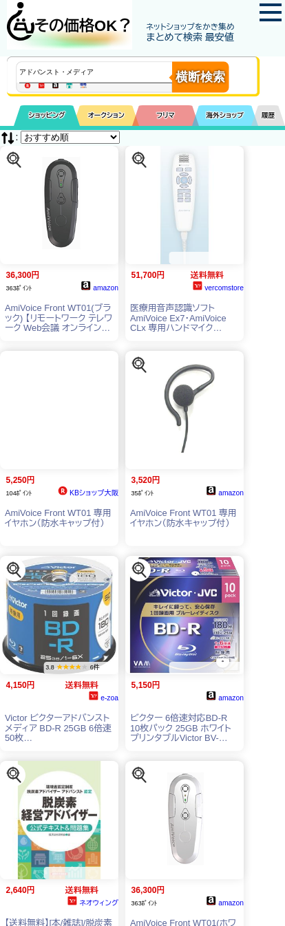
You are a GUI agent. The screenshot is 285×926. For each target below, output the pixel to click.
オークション (106, 115)
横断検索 (200, 77)
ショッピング (47, 115)
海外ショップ (225, 115)
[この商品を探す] (14, 160)
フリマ (165, 115)
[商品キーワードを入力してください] (107, 72)
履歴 (268, 115)
